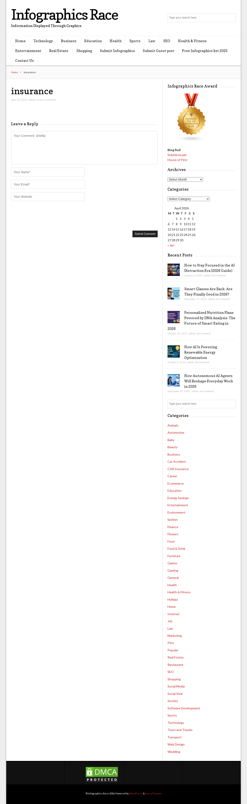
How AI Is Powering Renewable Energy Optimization (200, 352)
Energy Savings (178, 498)
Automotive (175, 432)
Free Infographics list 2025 (205, 50)
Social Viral (174, 694)
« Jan (170, 245)
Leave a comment (46, 99)
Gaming (172, 570)
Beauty (172, 447)
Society (172, 701)
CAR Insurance (178, 469)
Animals (172, 425)
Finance (172, 527)
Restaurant (175, 665)
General (173, 577)
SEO (166, 41)
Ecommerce (175, 483)
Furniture (173, 556)
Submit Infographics (117, 50)
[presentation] (45, 215)
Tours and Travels (180, 730)
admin (32, 99)
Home (20, 41)
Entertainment (28, 50)
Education (93, 41)
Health (115, 41)
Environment (176, 512)
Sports (134, 41)
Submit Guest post (158, 50)
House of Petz (177, 160)
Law (152, 41)
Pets (170, 643)
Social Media (176, 686)
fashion (172, 519)
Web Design (176, 744)
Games (172, 563)
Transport (174, 737)
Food (170, 541)
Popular (172, 650)
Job (169, 621)
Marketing (174, 635)
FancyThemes (153, 793)
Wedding (173, 752)
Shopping (84, 50)
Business (68, 41)
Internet (173, 614)
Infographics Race (64, 14)
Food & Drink (176, 548)
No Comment (219, 275)
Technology (43, 41)
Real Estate (58, 50)
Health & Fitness (192, 41)
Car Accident (176, 461)
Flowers (172, 534)
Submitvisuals (177, 155)
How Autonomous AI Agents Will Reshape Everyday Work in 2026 (208, 381)
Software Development (183, 708)
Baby (170, 440)
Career (172, 476)
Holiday (172, 599)
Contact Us (24, 60)
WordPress (135, 793)
